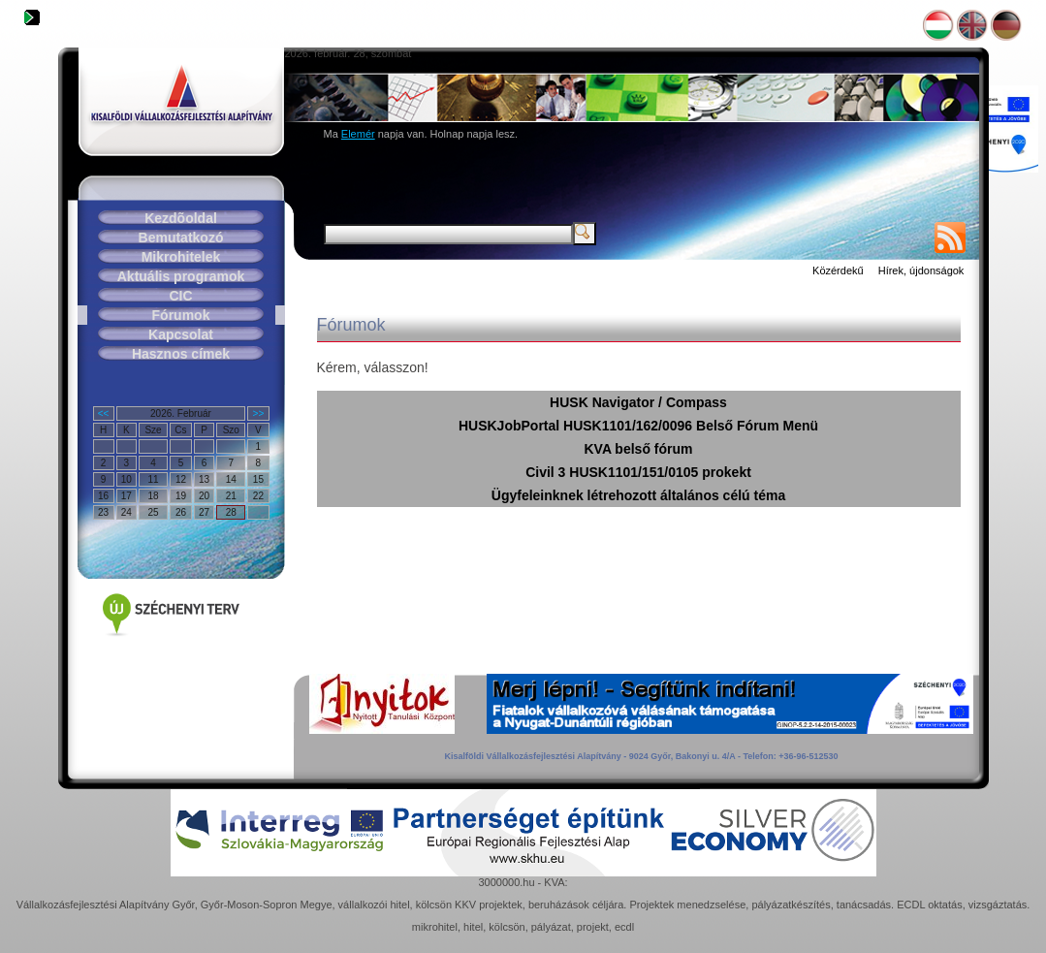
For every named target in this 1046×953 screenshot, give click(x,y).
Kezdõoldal (180, 218)
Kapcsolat (180, 334)
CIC (180, 295)
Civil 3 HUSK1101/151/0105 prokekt (638, 472)
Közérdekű (838, 270)
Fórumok (181, 315)
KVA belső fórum (638, 449)
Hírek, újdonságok (921, 270)
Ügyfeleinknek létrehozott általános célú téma (638, 495)
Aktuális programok (180, 276)
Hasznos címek (181, 354)
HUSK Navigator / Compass (638, 402)
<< (104, 413)
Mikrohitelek (181, 257)
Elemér (358, 134)
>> (259, 413)
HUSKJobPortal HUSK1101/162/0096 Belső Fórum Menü (638, 425)
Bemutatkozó (181, 237)
